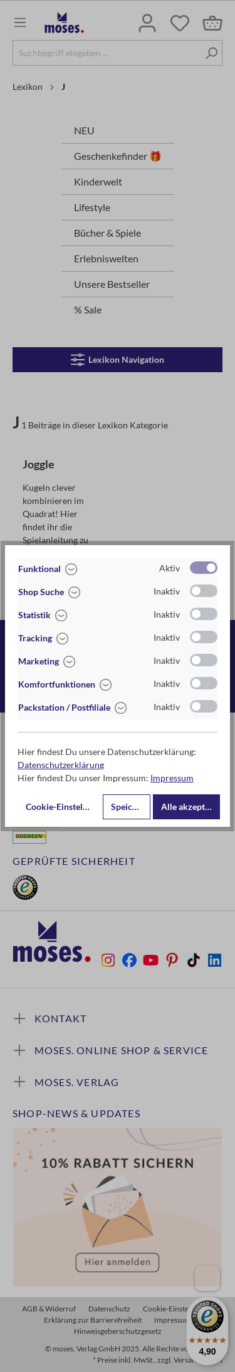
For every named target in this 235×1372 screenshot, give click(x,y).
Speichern (130, 806)
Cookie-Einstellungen (63, 806)
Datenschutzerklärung (61, 764)
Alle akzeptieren (190, 806)
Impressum (172, 777)
